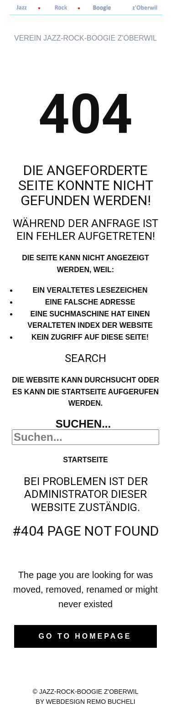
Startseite (85, 460)
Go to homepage (85, 636)
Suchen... (83, 424)
